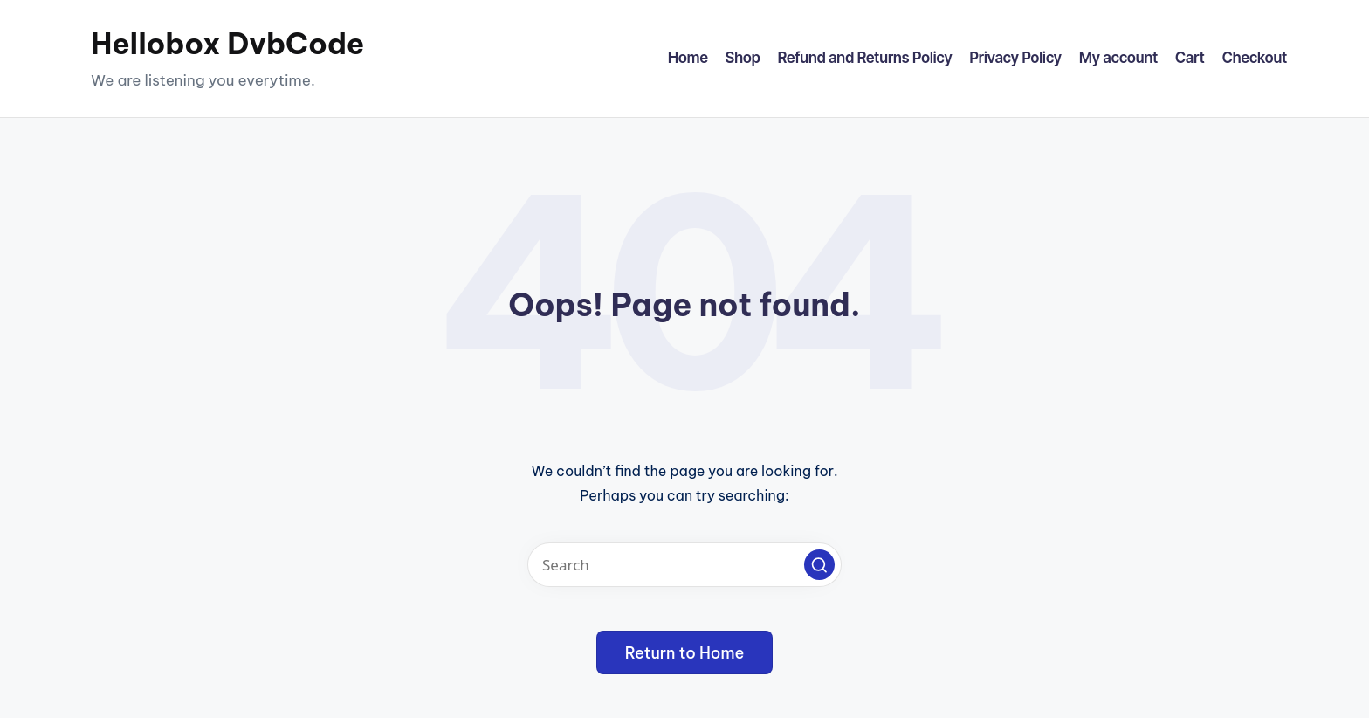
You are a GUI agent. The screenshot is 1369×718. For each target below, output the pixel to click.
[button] (819, 564)
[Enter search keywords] (684, 564)
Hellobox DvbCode (227, 43)
